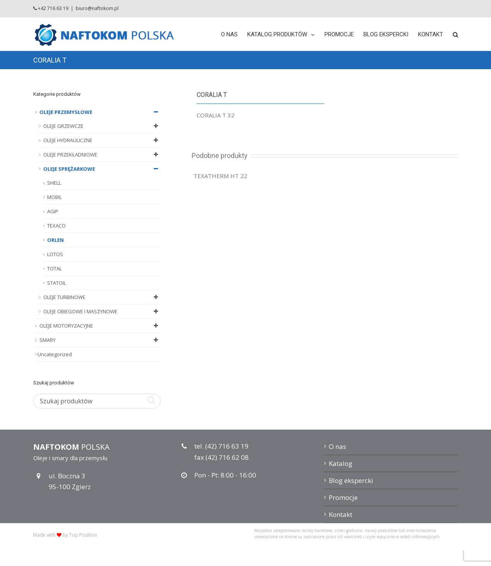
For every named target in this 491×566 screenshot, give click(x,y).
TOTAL (54, 268)
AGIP (52, 211)
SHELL (54, 182)
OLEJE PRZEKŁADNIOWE (102, 154)
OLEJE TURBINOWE (102, 297)
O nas (337, 446)
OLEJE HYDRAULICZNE (102, 140)
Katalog (340, 463)
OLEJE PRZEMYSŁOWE (100, 112)
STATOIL (56, 282)
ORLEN (55, 239)
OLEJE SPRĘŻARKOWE (102, 168)
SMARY (100, 340)
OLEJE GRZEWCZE (102, 125)
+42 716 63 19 (53, 8)
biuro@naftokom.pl (97, 8)
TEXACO (56, 225)
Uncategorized (54, 354)
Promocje (343, 497)
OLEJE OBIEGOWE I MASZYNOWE (102, 311)
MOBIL (54, 197)
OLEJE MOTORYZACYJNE (100, 325)
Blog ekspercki (351, 480)
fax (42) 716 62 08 (221, 457)
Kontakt (340, 514)
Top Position (83, 535)
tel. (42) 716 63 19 (221, 446)
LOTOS (55, 254)
